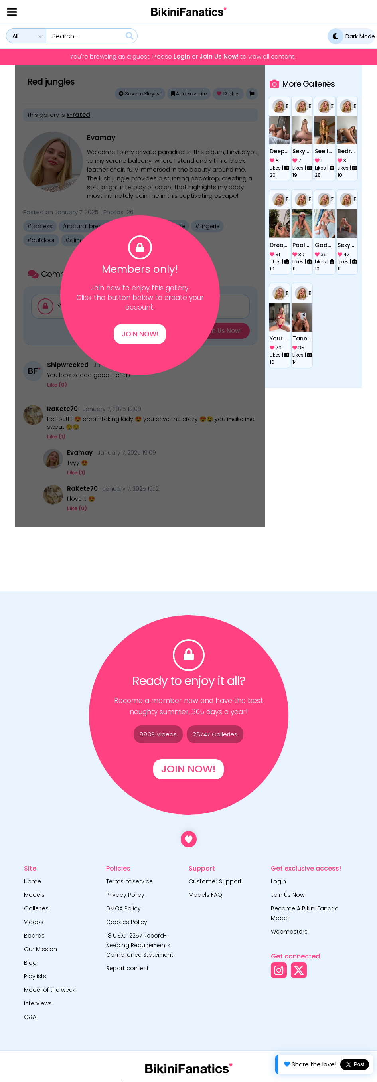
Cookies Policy (126, 922)
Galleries (36, 908)
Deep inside (279, 151)
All (15, 36)
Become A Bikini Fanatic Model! (304, 913)
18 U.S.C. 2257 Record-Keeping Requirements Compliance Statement (139, 945)
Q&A (30, 1017)
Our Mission (40, 949)
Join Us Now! (219, 57)
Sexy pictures (302, 151)
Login (182, 57)
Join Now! (140, 334)
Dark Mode (351, 36)
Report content (127, 968)
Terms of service (129, 881)
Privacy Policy (125, 895)
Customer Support (215, 881)
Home (32, 881)
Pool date (302, 245)
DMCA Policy (123, 908)
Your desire (279, 338)
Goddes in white (324, 245)
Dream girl (279, 245)
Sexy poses (347, 245)
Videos (33, 922)
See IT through (324, 151)
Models (34, 895)
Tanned (302, 338)
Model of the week (49, 990)
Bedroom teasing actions (347, 151)
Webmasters (289, 932)
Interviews (38, 1003)
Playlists (35, 976)
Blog (30, 963)
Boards (34, 936)
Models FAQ (205, 895)
